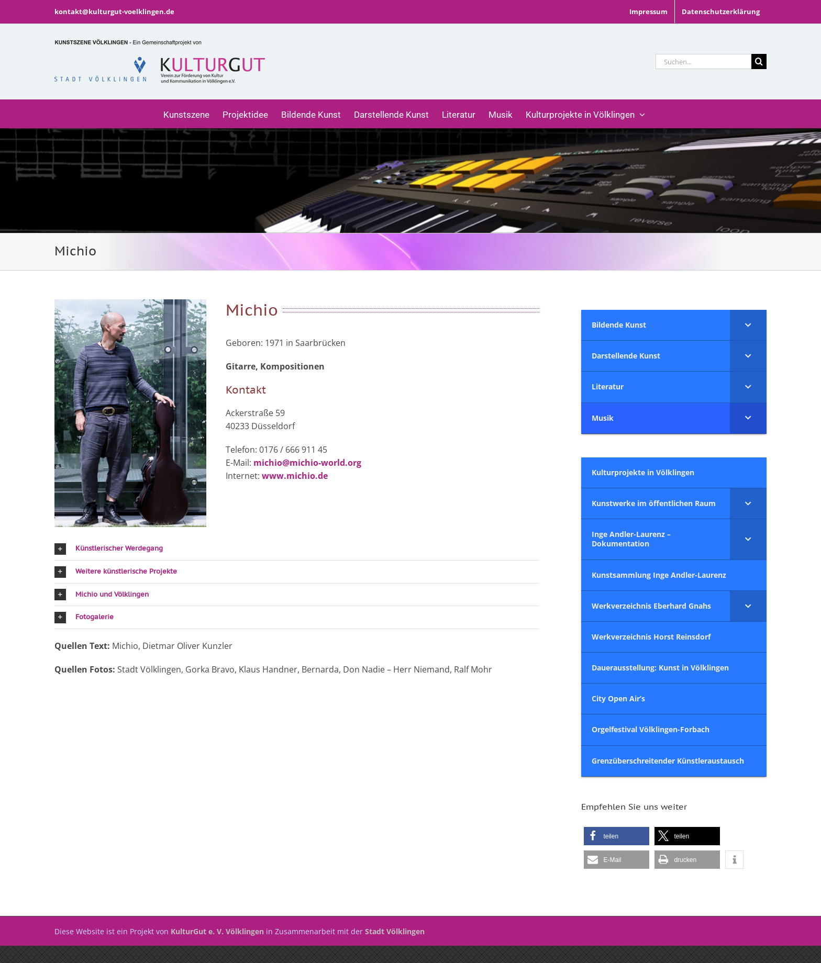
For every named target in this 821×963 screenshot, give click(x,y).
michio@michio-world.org (307, 462)
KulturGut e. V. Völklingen (217, 931)
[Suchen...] (703, 61)
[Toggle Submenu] (748, 325)
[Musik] (410, 180)
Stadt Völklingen (395, 931)
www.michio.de (295, 476)
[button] (296, 549)
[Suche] (759, 61)
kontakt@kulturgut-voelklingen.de (114, 11)
